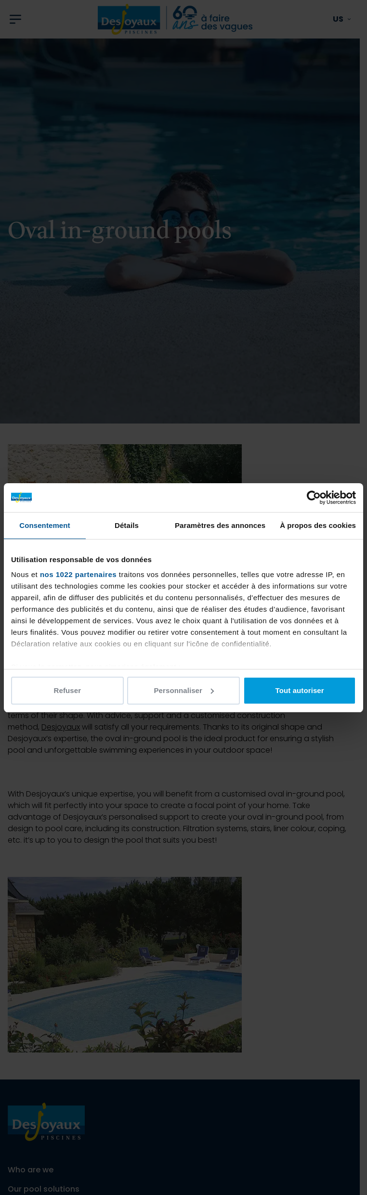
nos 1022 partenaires (78, 574)
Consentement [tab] (44, 525)
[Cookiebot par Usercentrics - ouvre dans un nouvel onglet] (314, 497)
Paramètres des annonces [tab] (220, 525)
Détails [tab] (127, 525)
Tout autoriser (299, 690)
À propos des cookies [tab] (318, 525)
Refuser (67, 690)
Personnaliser (184, 690)
